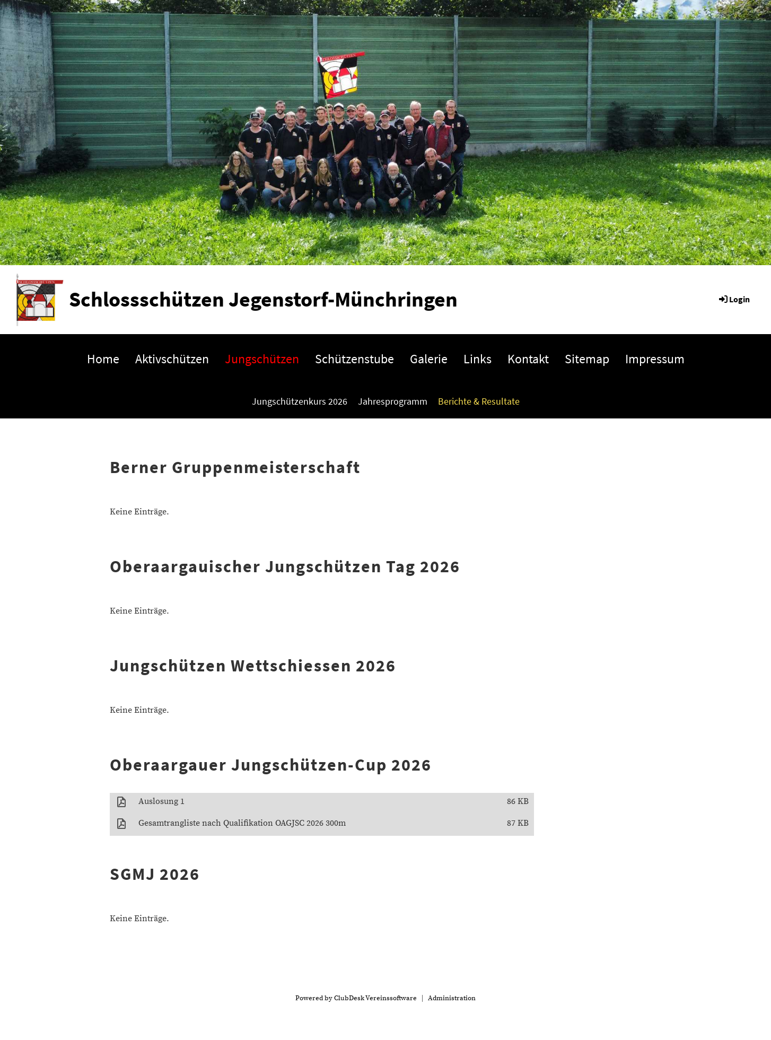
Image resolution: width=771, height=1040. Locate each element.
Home (103, 359)
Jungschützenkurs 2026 (299, 401)
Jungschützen (262, 359)
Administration (452, 998)
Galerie (429, 359)
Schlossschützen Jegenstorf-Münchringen (263, 299)
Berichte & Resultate (479, 401)
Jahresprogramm (392, 401)
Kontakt (528, 359)
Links (477, 359)
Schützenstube (354, 359)
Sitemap (587, 359)
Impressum (655, 359)
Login (733, 299)
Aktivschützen (172, 359)
